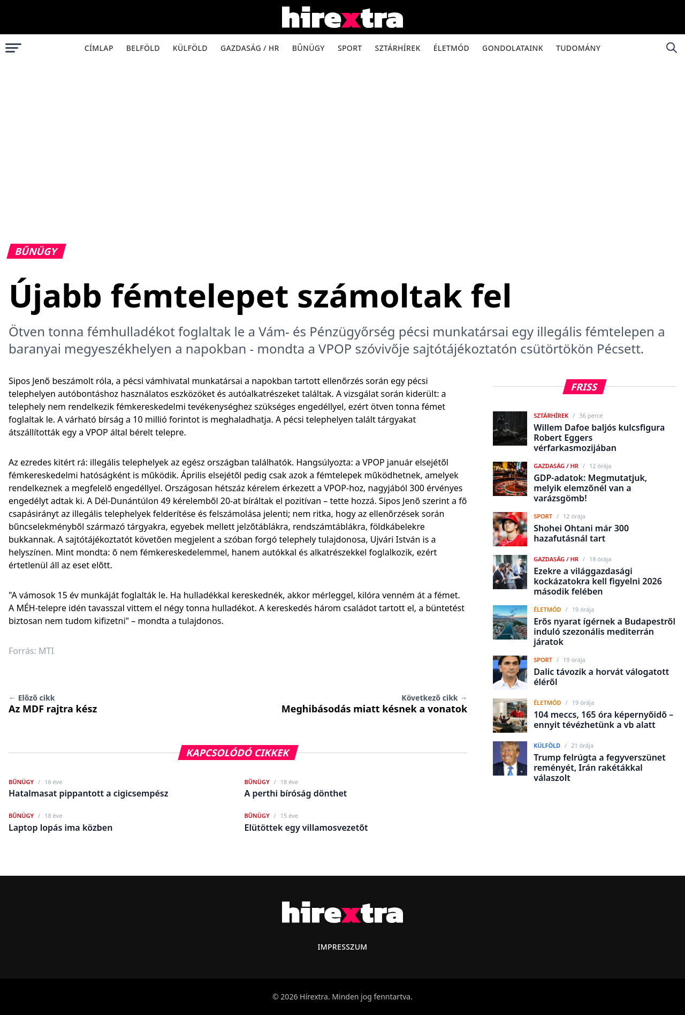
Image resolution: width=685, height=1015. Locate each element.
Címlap (99, 48)
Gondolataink (512, 48)
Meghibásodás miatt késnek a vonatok (374, 704)
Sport (350, 48)
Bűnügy (308, 48)
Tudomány (578, 48)
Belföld (143, 48)
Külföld (190, 48)
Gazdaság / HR (249, 48)
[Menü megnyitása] (13, 47)
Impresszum (342, 947)
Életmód (451, 48)
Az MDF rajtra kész (53, 704)
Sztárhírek (398, 48)
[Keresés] (671, 47)
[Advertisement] (342, 141)
